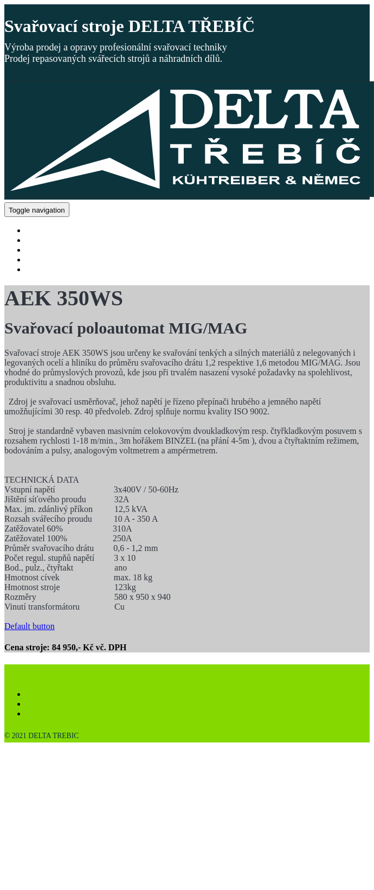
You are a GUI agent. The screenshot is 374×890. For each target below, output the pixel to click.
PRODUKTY (49, 240)
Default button (29, 626)
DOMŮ (39, 230)
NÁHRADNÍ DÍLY (60, 249)
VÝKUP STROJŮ (57, 259)
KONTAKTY (50, 269)
